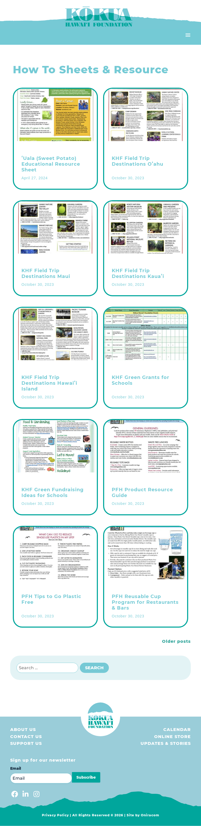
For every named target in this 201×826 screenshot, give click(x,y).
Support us (26, 743)
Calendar (177, 729)
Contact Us (26, 736)
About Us (23, 729)
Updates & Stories (166, 743)
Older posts (176, 641)
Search (94, 667)
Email (15, 768)
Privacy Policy (55, 815)
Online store (172, 736)
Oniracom (150, 815)
